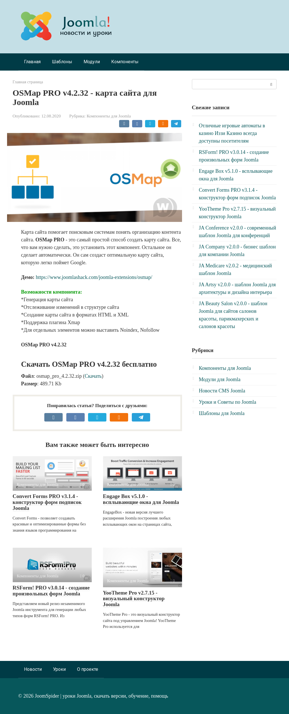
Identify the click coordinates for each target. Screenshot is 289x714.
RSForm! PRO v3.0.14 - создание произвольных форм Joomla (51, 591)
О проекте (87, 669)
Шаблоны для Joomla (222, 413)
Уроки (59, 669)
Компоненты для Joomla (109, 115)
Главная (32, 61)
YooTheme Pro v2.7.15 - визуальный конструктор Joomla (134, 599)
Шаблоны (62, 61)
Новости (33, 669)
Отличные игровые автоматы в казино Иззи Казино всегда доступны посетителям (232, 133)
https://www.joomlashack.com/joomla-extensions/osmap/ (94, 277)
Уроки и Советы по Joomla (227, 402)
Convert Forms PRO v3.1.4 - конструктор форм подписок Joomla (47, 502)
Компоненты (125, 61)
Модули (92, 61)
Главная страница (28, 82)
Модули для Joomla (219, 379)
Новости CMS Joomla (222, 391)
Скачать (93, 376)
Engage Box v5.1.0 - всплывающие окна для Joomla (141, 499)
